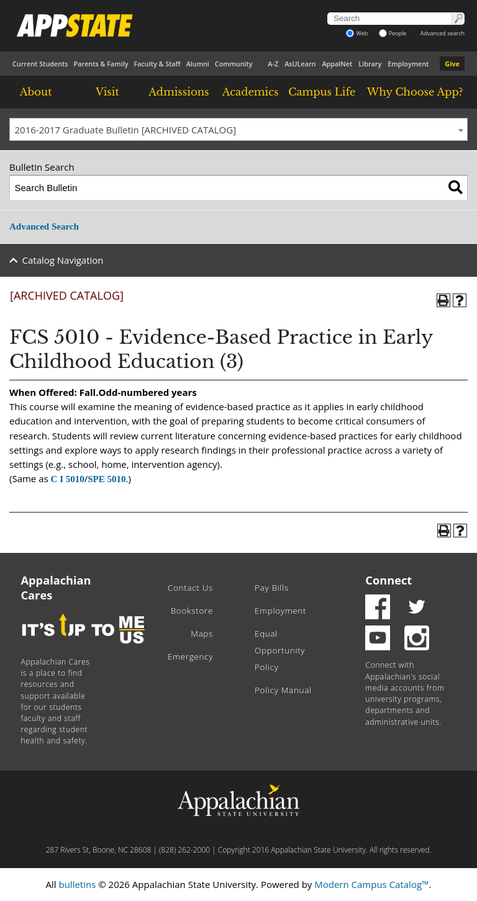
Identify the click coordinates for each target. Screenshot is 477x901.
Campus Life (321, 92)
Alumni (197, 63)
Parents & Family (101, 63)
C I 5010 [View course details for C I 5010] (67, 479)
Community (234, 63)
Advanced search (442, 33)
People (393, 33)
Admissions (178, 92)
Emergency (190, 656)
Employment (408, 63)
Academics (250, 92)
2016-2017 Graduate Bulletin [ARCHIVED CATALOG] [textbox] (126, 129)
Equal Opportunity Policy (280, 650)
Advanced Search (44, 226)
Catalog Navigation (63, 260)
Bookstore (192, 610)
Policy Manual (283, 690)
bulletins (77, 884)
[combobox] (238, 129)
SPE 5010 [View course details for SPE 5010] (106, 479)
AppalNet (337, 63)
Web (357, 33)
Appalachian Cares (56, 588)
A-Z (273, 63)
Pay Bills (272, 587)
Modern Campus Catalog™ (371, 884)
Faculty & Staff (157, 63)
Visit (107, 92)
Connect (388, 580)
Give (452, 63)
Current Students (40, 63)
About (36, 92)
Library (369, 63)
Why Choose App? (415, 92)
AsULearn (300, 63)
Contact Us (190, 587)
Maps (202, 633)
